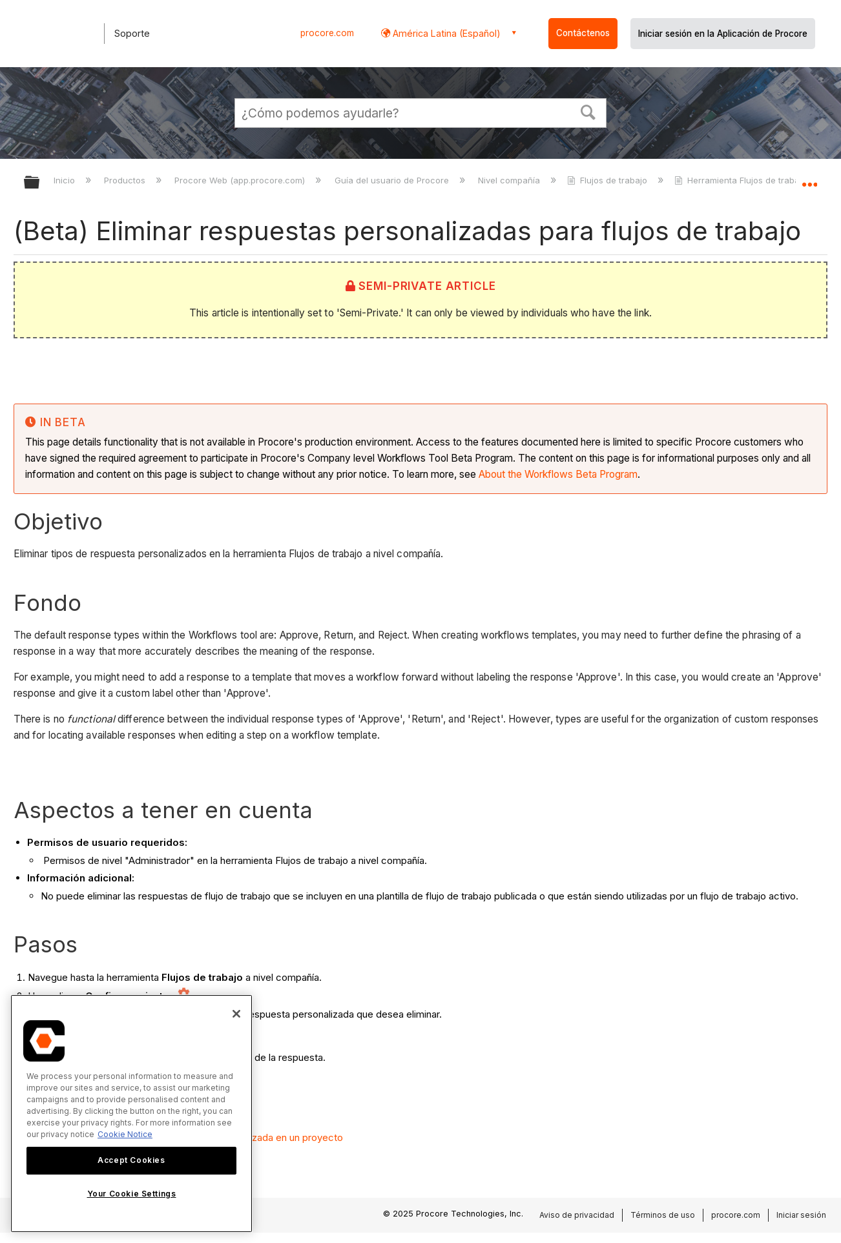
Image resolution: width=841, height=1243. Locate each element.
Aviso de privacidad (576, 1215)
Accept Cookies (131, 1160)
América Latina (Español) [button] (445, 33)
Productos (126, 180)
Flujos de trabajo (608, 180)
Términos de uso (662, 1215)
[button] (588, 111)
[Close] (236, 1014)
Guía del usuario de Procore (393, 180)
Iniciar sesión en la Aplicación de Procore (722, 33)
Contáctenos (583, 33)
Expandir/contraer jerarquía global (40, 183)
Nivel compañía (510, 180)
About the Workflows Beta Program (558, 474)
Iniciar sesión (801, 1215)
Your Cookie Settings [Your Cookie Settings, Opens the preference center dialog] (131, 1193)
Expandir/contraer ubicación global (809, 179)
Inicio (66, 180)
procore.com (327, 33)
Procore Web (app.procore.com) (240, 180)
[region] (131, 1113)
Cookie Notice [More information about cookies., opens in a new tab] (125, 1134)
